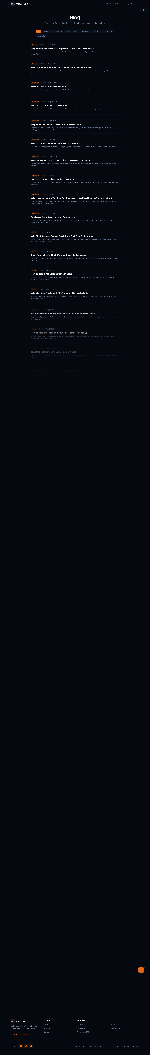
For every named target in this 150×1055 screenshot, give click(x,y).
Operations (48, 31)
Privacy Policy (114, 1024)
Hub (91, 4)
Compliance (108, 31)
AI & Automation (72, 31)
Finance (59, 31)
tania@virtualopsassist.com (20, 1034)
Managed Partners (131, 4)
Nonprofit (41, 36)
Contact (117, 4)
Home (84, 4)
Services (99, 4)
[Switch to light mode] (143, 10)
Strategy (96, 31)
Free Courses (81, 1028)
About (108, 4)
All (38, 31)
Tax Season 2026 (83, 1032)
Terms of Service (115, 1028)
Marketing (85, 31)
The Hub (80, 1024)
